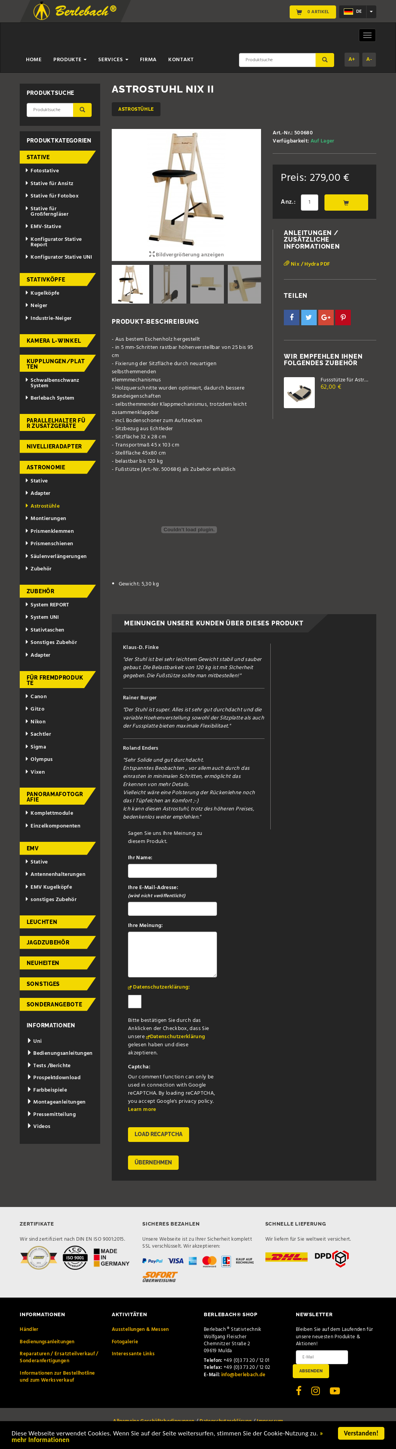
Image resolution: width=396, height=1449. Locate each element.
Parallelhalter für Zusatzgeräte (56, 423)
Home (34, 59)
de (353, 11)
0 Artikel (312, 12)
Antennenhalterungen (55, 874)
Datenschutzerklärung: (161, 987)
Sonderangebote (54, 1004)
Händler (29, 1329)
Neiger (36, 305)
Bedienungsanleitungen (60, 1053)
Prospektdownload (53, 1077)
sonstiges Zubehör (51, 899)
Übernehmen (153, 1162)
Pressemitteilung (51, 1114)
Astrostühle (136, 109)
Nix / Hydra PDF (307, 264)
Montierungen (45, 518)
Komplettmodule (49, 813)
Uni (34, 1041)
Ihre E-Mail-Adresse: (156, 892)
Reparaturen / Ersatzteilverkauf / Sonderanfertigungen (59, 1357)
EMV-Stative (43, 226)
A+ (351, 59)
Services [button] (113, 59)
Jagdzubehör (48, 942)
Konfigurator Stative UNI (58, 257)
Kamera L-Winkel (54, 341)
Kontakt (181, 59)
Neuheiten (43, 963)
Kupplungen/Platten (56, 364)
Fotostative (42, 171)
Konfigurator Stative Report (53, 242)
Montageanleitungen (56, 1102)
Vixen (35, 772)
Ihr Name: (140, 858)
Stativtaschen (44, 630)
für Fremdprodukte (55, 680)
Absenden (311, 1370)
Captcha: (139, 1067)
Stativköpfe (46, 279)
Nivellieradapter (54, 446)
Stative (38, 157)
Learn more (142, 1109)
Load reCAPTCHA (159, 1134)
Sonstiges (43, 984)
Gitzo (34, 709)
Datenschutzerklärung (177, 1036)
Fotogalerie (125, 1342)
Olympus (39, 759)
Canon (36, 696)
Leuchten (42, 922)
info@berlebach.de (243, 1375)
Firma (148, 59)
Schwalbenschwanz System (52, 383)
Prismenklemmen (49, 531)
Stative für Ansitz (49, 183)
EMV (33, 848)
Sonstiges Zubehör (51, 642)
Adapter (37, 493)
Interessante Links (133, 1354)
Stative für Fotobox (52, 196)
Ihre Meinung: (145, 926)
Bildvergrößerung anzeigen (186, 255)
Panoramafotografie (55, 797)
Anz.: (288, 202)
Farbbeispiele (47, 1090)
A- (369, 59)
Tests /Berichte (49, 1065)
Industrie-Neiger (48, 318)
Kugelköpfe (42, 293)
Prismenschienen (49, 543)
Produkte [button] (70, 59)
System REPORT (47, 605)
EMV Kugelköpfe (48, 887)
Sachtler (38, 734)
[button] (291, 317)
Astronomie (46, 467)
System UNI (42, 617)
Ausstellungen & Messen (140, 1329)
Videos (39, 1126)
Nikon (35, 722)
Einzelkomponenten (52, 826)
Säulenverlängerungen (56, 556)
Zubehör (38, 569)
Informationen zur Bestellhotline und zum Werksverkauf (57, 1376)
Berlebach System (49, 398)
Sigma (35, 747)
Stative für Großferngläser (46, 211)
